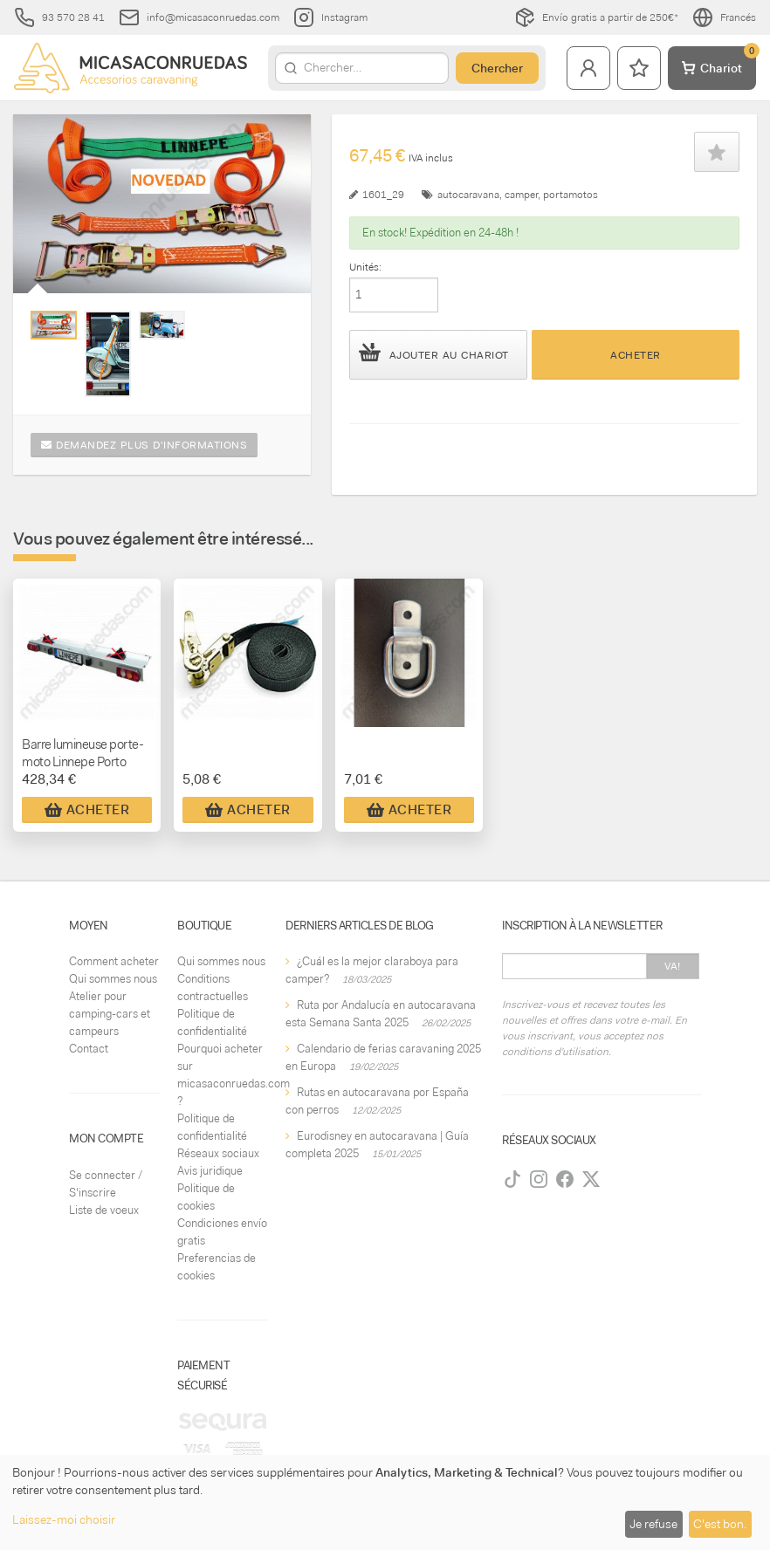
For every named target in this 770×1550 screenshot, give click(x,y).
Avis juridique (210, 1170)
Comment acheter (114, 961)
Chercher (497, 68)
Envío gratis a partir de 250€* (596, 17)
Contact (88, 1048)
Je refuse (653, 1524)
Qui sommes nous (113, 978)
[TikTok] (512, 1179)
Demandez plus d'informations (144, 445)
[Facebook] (564, 1179)
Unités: (365, 267)
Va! (672, 966)
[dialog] (385, 1502)
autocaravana (468, 195)
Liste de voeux (104, 1210)
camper (521, 195)
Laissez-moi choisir (63, 1519)
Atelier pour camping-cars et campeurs (109, 1014)
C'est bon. (719, 1524)
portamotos (570, 195)
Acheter (635, 355)
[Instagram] (538, 1179)
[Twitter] (591, 1179)
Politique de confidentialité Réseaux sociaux (218, 1136)
